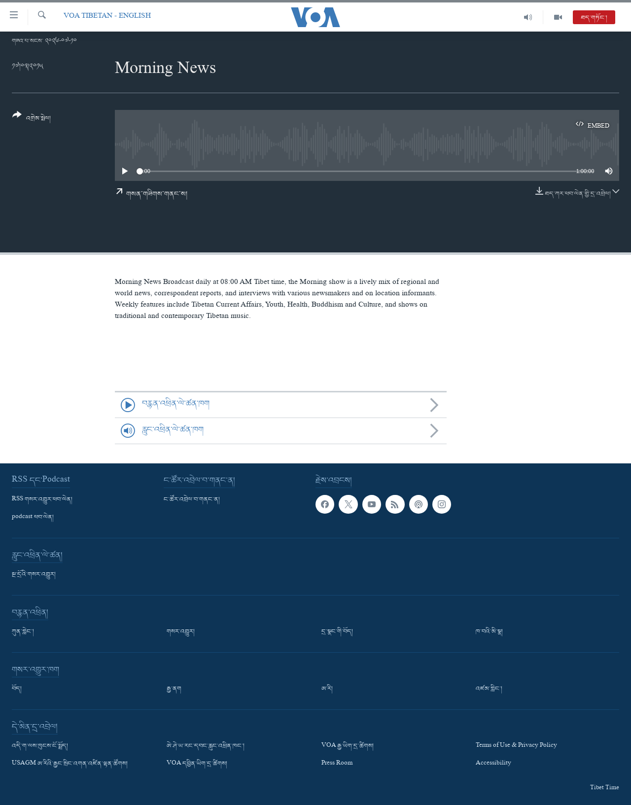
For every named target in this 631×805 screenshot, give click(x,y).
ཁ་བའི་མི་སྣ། (489, 632)
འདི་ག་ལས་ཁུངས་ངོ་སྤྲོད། (40, 746)
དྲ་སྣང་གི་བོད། (337, 632)
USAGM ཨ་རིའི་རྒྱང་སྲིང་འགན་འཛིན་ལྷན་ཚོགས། (70, 764)
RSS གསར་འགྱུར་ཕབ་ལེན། (42, 500)
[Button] (31, 120)
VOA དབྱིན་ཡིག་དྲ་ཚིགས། (197, 764)
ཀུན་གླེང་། (23, 632)
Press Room (336, 764)
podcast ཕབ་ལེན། (33, 518)
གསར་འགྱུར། (181, 632)
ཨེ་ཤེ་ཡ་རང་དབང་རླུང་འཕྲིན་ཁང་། (206, 746)
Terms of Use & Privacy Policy (516, 746)
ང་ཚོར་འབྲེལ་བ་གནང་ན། (192, 500)
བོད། (17, 689)
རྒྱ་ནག (174, 689)
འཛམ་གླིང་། (489, 689)
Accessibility (493, 764)
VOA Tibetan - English (107, 17)
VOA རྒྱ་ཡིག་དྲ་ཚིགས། (347, 746)
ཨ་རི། (327, 689)
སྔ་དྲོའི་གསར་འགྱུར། (34, 575)
